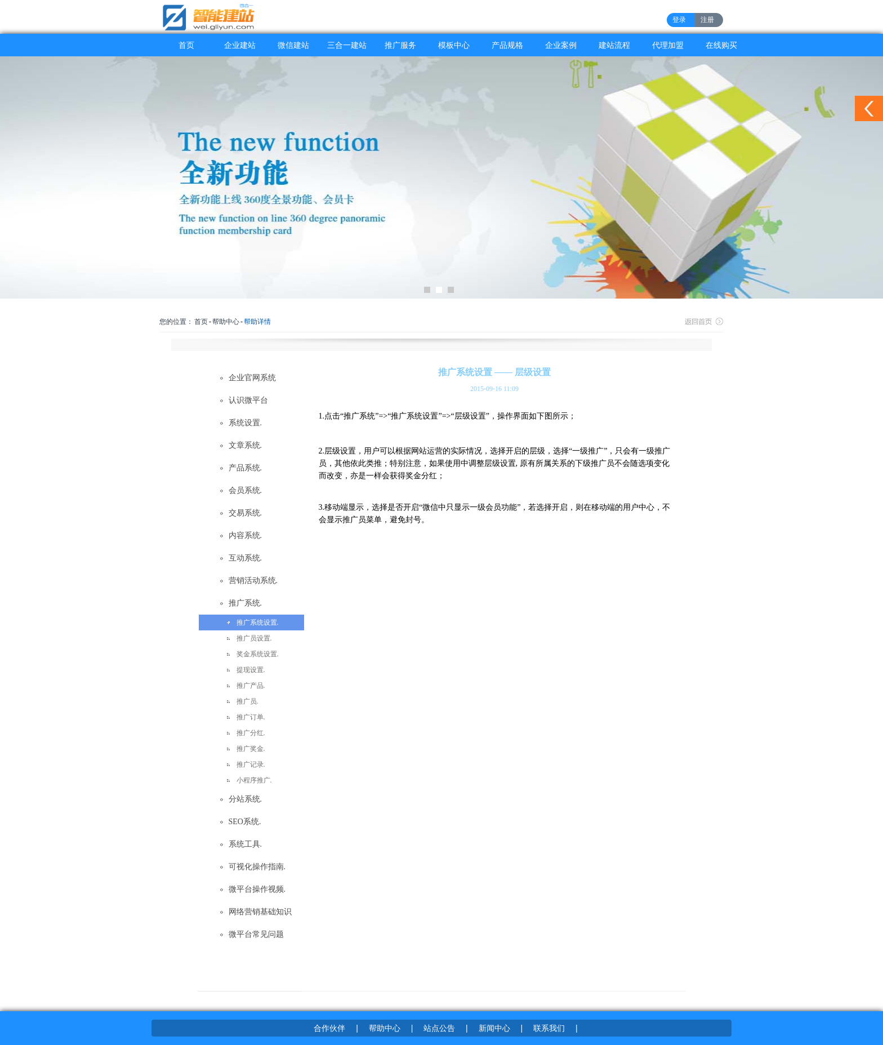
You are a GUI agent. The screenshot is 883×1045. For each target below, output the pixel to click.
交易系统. (245, 513)
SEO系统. (245, 821)
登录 (679, 20)
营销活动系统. (253, 580)
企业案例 (561, 45)
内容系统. (245, 535)
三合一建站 (347, 45)
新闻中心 (494, 1028)
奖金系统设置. (258, 654)
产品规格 (507, 45)
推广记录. (251, 764)
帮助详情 (257, 322)
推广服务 (400, 45)
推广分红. (251, 733)
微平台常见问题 (256, 934)
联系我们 (549, 1028)
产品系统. (245, 468)
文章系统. (245, 445)
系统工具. (245, 844)
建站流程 (614, 45)
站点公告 (439, 1028)
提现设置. (251, 670)
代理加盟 (668, 45)
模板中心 (454, 45)
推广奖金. (251, 749)
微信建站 (293, 45)
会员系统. (245, 490)
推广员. (247, 701)
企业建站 (240, 45)
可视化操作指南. (257, 866)
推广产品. (251, 686)
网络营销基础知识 (260, 912)
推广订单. (251, 717)
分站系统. (245, 799)
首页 (186, 45)
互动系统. (245, 558)
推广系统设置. (258, 622)
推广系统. (245, 603)
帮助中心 (225, 322)
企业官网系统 (252, 377)
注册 (707, 20)
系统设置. (245, 423)
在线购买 (721, 45)
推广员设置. (254, 638)
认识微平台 (248, 400)
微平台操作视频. (257, 889)
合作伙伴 (329, 1028)
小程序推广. (254, 780)
